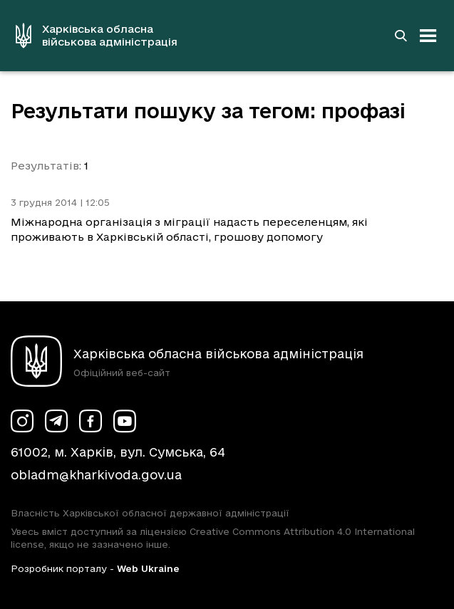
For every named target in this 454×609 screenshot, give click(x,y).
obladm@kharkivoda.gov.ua (96, 475)
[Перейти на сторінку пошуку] (400, 35)
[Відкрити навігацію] (428, 35)
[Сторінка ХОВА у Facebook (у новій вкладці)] (90, 421)
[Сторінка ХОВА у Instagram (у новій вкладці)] (22, 421)
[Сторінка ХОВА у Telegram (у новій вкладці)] (56, 421)
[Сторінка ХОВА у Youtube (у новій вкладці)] (124, 421)
